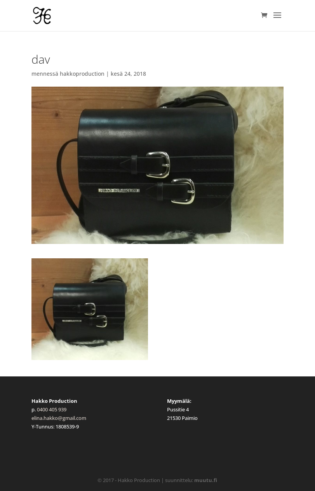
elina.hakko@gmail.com (58, 417)
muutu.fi (205, 480)
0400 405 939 (51, 409)
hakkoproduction (82, 73)
